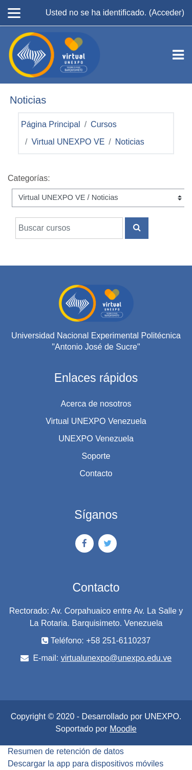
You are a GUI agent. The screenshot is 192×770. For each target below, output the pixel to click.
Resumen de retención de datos (66, 751)
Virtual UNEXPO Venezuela (96, 421)
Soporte (95, 456)
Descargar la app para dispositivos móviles (85, 763)
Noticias (129, 141)
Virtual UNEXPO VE (67, 141)
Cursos (104, 124)
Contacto (95, 473)
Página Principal (50, 124)
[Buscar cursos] (69, 228)
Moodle (123, 728)
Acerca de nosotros (96, 403)
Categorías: (29, 178)
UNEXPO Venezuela (96, 438)
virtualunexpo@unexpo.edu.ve (116, 658)
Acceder (167, 12)
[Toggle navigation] (178, 55)
